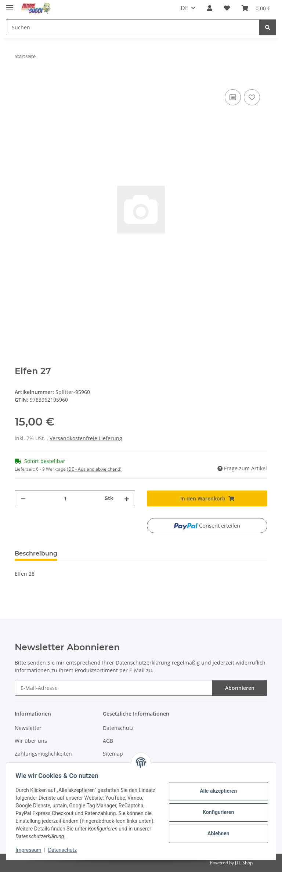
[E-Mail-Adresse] (114, 688)
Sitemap (113, 753)
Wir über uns (31, 740)
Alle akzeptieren (215, 791)
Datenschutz (65, 850)
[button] (209, 8)
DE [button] (184, 8)
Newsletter (28, 727)
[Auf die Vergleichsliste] (233, 97)
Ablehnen (216, 833)
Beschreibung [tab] (36, 553)
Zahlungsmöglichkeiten (43, 753)
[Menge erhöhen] (127, 498)
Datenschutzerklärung (143, 662)
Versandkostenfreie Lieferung (86, 438)
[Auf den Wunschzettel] (252, 97)
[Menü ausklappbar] (9, 4)
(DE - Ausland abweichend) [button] (94, 469)
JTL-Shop (244, 863)
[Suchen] (267, 27)
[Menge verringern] (23, 498)
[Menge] (65, 498)
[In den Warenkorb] (20, 79)
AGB (108, 740)
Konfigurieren (215, 812)
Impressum (31, 850)
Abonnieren (239, 687)
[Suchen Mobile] (133, 27)
